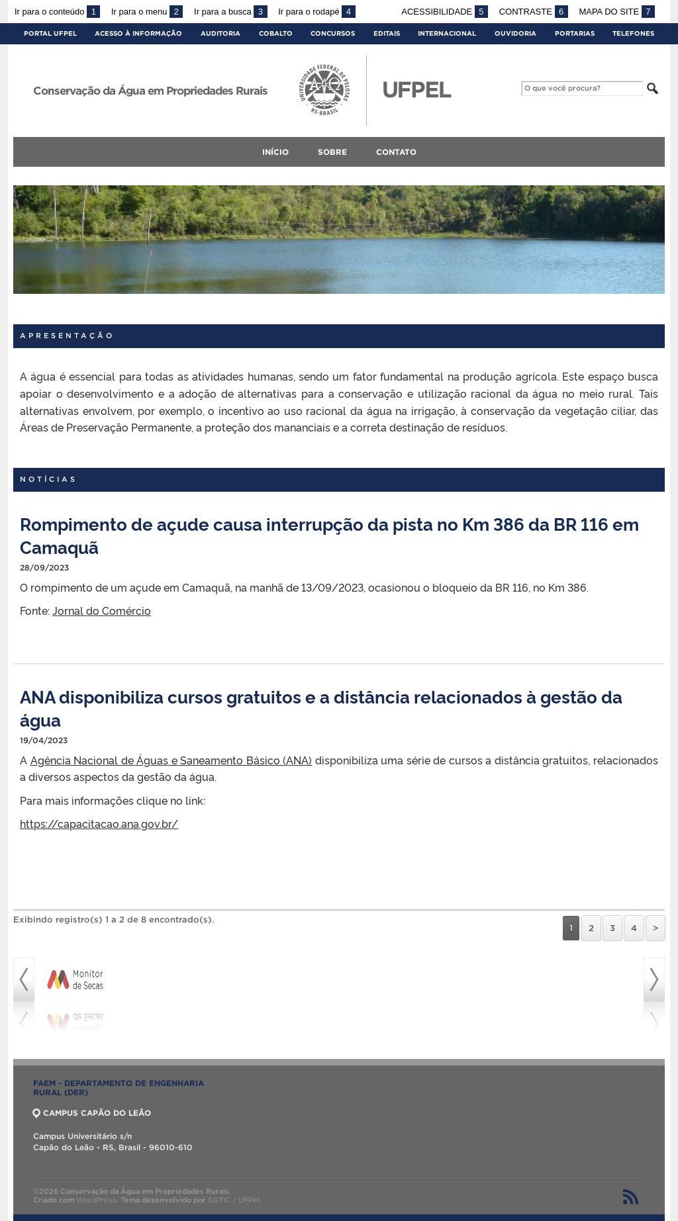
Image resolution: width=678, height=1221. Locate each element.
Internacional (447, 33)
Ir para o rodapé (316, 12)
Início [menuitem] (275, 152)
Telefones (633, 33)
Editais (386, 33)
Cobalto (276, 33)
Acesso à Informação (138, 33)
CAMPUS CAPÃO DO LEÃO (92, 1112)
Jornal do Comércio (101, 610)
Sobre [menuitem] (332, 152)
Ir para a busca (230, 12)
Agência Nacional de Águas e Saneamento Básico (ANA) (171, 759)
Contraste (533, 12)
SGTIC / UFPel (234, 1200)
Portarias (575, 33)
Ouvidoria (515, 33)
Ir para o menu (147, 12)
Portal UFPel (50, 33)
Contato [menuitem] (396, 152)
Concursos (333, 33)
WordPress (96, 1200)
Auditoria (220, 33)
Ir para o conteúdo (57, 12)
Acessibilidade (444, 12)
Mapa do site (617, 12)
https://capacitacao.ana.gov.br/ (99, 823)
